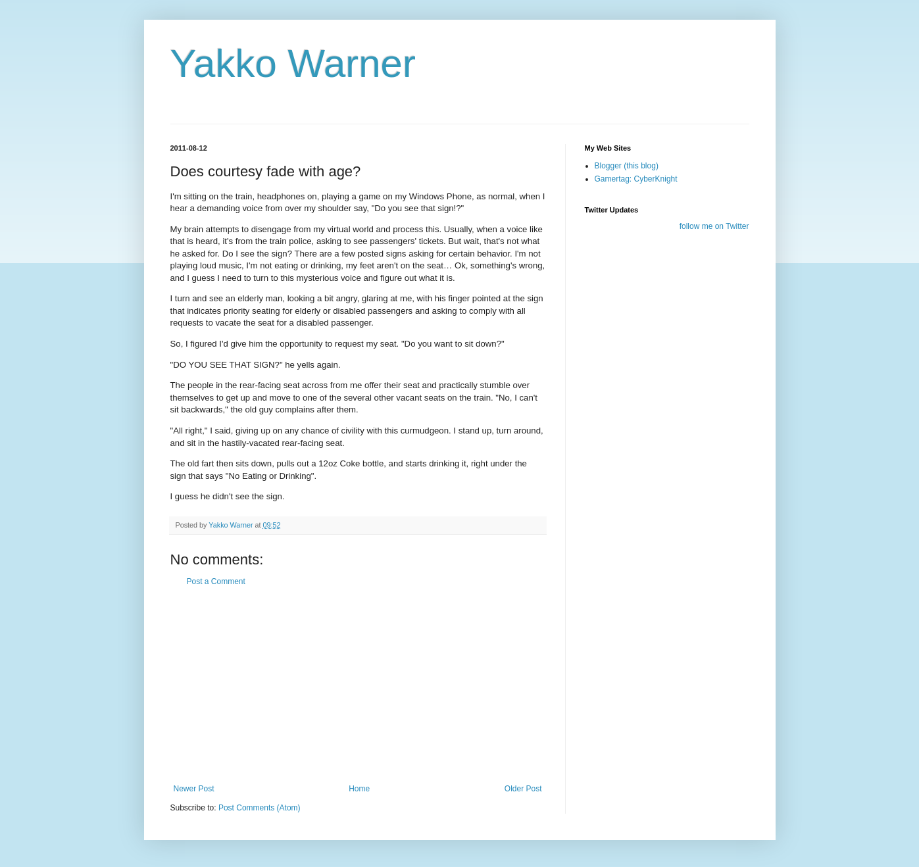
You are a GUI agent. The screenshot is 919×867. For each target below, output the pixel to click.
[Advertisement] (358, 685)
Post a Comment (216, 581)
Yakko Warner (293, 63)
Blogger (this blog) (626, 165)
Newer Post (194, 788)
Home (359, 788)
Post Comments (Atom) (259, 807)
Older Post (523, 788)
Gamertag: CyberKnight (636, 179)
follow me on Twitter (714, 226)
